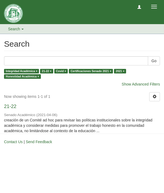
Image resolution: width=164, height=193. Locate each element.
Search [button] (16, 29)
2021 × (120, 71)
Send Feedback (39, 142)
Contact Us (13, 142)
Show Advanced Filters (141, 84)
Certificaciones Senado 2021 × (91, 71)
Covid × (61, 71)
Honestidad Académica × (22, 76)
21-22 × (47, 71)
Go (153, 61)
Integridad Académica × (21, 71)
